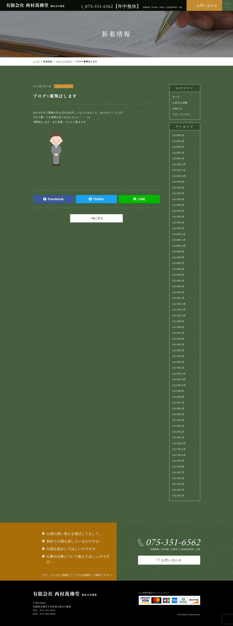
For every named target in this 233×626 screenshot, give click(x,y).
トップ (36, 61)
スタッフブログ (64, 61)
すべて (176, 97)
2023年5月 (178, 344)
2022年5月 (178, 414)
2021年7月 (178, 472)
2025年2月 (178, 222)
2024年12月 (179, 234)
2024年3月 (178, 286)
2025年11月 (179, 170)
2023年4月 (178, 350)
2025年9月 (178, 182)
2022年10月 (179, 385)
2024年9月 (178, 251)
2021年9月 (178, 461)
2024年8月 (178, 257)
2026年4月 (178, 141)
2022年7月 (178, 402)
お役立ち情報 (180, 103)
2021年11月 (179, 449)
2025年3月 (178, 216)
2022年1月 (178, 437)
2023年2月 (178, 362)
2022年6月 (178, 408)
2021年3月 (178, 495)
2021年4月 (178, 490)
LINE (139, 199)
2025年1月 (178, 228)
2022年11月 (179, 379)
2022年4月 (178, 420)
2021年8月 (178, 466)
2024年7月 (178, 263)
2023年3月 (178, 356)
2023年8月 (178, 327)
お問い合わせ (207, 5)
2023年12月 (179, 304)
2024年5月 (178, 275)
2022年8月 (178, 397)
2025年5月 (178, 205)
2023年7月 (178, 333)
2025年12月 (179, 164)
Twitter (96, 199)
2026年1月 (178, 158)
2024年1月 (178, 298)
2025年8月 (178, 187)
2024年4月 (178, 280)
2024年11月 (179, 240)
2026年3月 (178, 147)
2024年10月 (179, 246)
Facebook (53, 199)
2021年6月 (178, 478)
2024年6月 (178, 269)
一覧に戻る (96, 218)
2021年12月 (179, 443)
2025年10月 (179, 176)
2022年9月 (178, 391)
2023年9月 (178, 321)
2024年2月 (178, 292)
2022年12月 (179, 373)
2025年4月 (178, 211)
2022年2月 (178, 432)
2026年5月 (178, 135)
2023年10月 (179, 315)
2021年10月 (179, 455)
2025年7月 (178, 193)
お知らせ (177, 108)
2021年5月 (178, 484)
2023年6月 (178, 339)
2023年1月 (178, 368)
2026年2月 (178, 153)
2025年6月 (178, 199)
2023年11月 (179, 309)
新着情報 (47, 61)
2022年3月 (178, 426)
